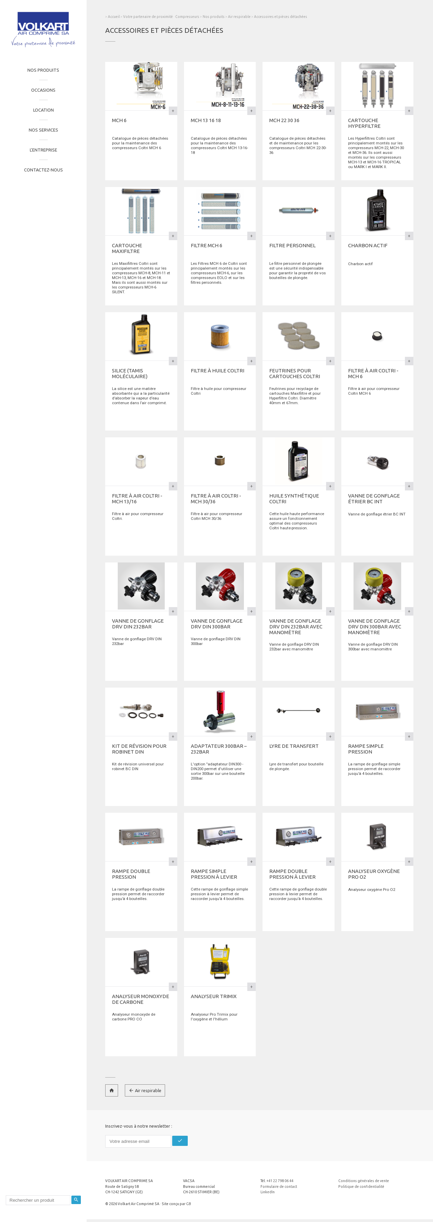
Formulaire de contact (278, 1186)
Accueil (114, 17)
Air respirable (239, 17)
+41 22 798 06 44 (280, 1181)
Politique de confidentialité (361, 1186)
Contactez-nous (43, 169)
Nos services (43, 130)
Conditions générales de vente (363, 1181)
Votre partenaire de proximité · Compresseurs (161, 17)
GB (188, 1204)
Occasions (43, 90)
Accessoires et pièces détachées (280, 17)
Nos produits (43, 70)
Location (43, 110)
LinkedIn (267, 1192)
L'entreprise (43, 149)
